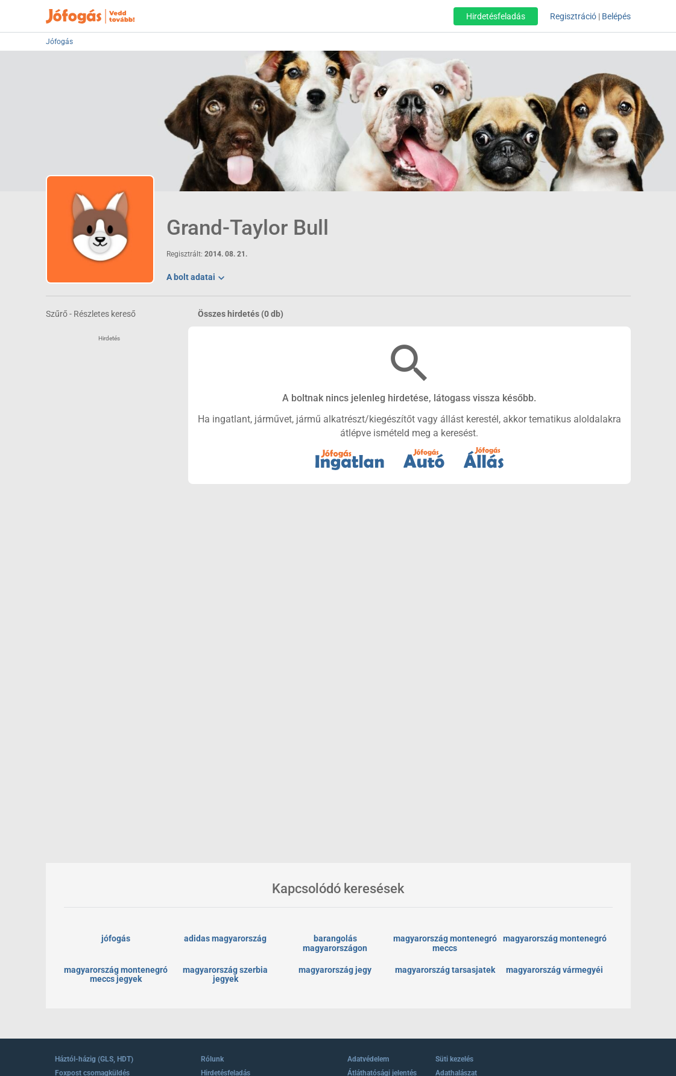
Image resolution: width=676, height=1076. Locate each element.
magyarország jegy (335, 970)
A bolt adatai (196, 278)
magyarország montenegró (555, 938)
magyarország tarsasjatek (445, 970)
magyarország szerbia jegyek (226, 974)
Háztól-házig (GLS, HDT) (94, 1059)
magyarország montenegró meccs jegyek (116, 974)
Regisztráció (573, 16)
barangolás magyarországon (335, 943)
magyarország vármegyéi (554, 970)
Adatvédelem (368, 1059)
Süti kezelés (454, 1059)
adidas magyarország (225, 938)
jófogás (115, 938)
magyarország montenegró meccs (446, 943)
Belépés (616, 16)
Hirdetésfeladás (495, 16)
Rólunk (212, 1059)
